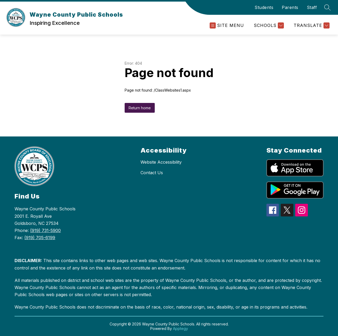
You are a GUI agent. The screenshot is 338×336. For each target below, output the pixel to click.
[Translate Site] (311, 25)
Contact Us (151, 172)
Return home (140, 108)
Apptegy (180, 328)
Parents (290, 7)
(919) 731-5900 (45, 230)
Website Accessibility (161, 162)
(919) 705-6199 (39, 237)
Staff (312, 7)
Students (264, 7)
